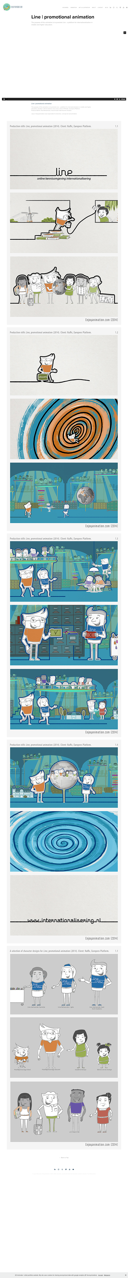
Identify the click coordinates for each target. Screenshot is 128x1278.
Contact (100, 7)
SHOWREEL (65, 7)
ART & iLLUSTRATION (84, 7)
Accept (100, 1275)
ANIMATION (74, 7)
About (94, 7)
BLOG (106, 7)
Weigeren (107, 1275)
